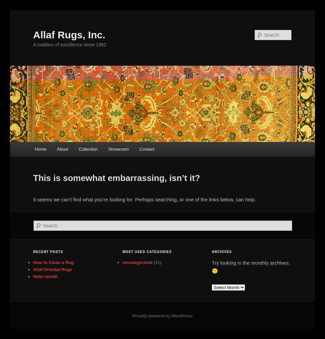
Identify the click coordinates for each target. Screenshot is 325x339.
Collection (88, 149)
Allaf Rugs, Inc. (69, 34)
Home (41, 149)
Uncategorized (138, 262)
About (62, 149)
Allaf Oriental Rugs (52, 269)
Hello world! (45, 276)
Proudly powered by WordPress (162, 316)
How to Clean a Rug (53, 262)
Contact (147, 149)
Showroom (118, 149)
